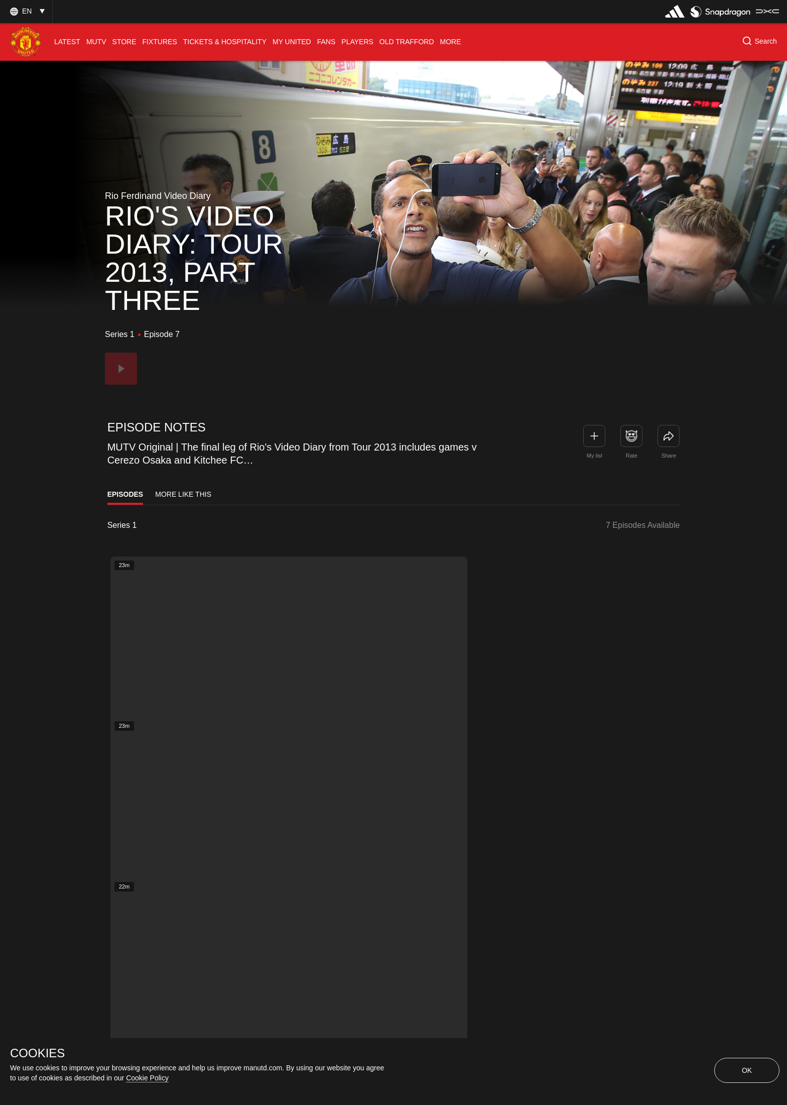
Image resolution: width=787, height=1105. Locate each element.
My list (594, 456)
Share (669, 456)
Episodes (125, 494)
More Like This (183, 494)
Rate (631, 456)
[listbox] (147, 525)
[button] (26, 11)
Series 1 (122, 525)
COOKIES (37, 1053)
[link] (669, 436)
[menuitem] (67, 42)
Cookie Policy (147, 1078)
